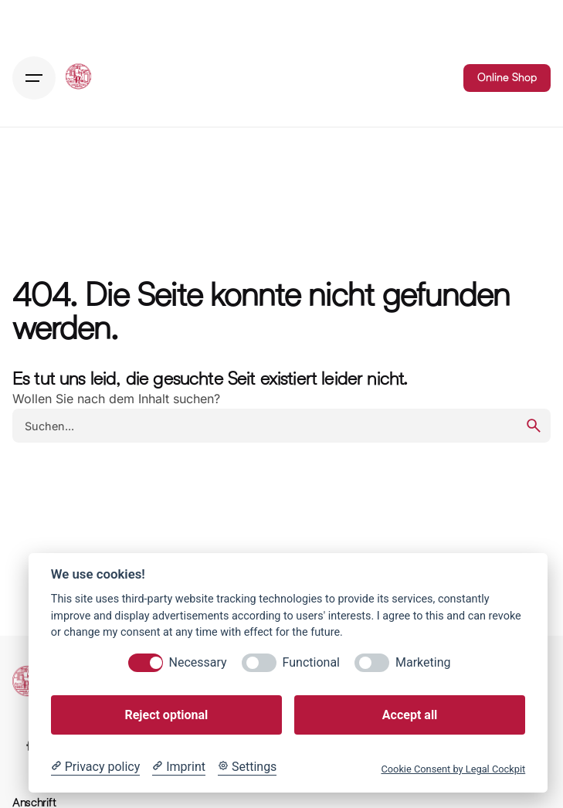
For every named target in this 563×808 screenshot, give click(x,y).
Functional (311, 662)
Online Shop (507, 77)
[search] (534, 426)
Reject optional (166, 715)
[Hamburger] (34, 78)
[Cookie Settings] (247, 767)
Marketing (422, 662)
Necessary (198, 662)
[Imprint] (178, 767)
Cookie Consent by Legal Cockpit (453, 769)
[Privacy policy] (95, 767)
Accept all (409, 715)
